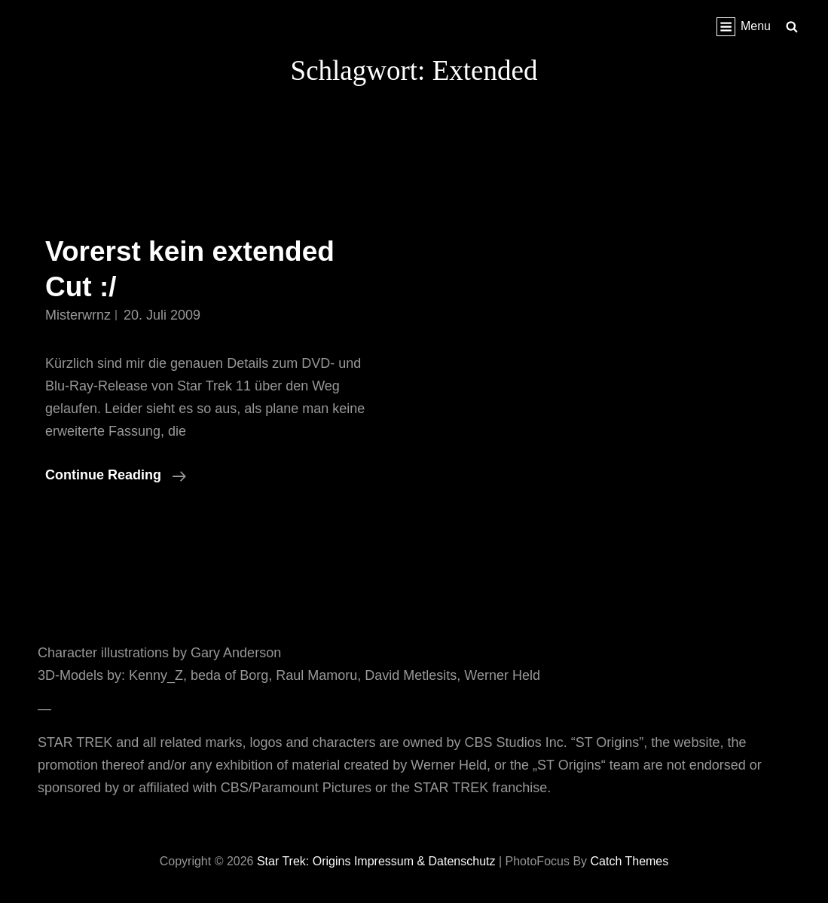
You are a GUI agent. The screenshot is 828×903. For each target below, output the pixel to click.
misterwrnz (78, 315)
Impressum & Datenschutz (425, 861)
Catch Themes (630, 861)
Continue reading (115, 475)
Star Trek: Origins (303, 861)
